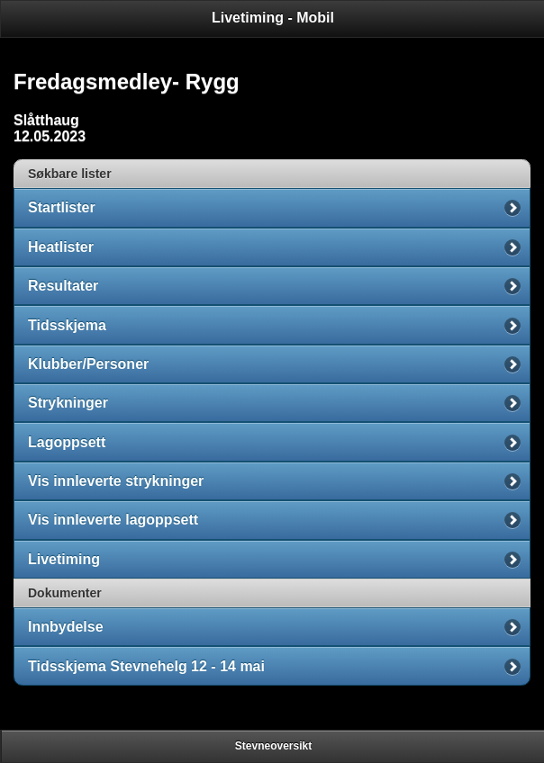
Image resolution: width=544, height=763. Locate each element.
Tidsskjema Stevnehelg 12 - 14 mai (146, 666)
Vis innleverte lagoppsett (113, 519)
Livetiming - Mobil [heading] (273, 17)
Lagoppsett (66, 442)
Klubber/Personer (88, 364)
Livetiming (64, 559)
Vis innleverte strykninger (116, 481)
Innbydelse (66, 626)
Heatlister (61, 247)
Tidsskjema (67, 325)
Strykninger (68, 402)
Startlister (61, 207)
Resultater (63, 285)
